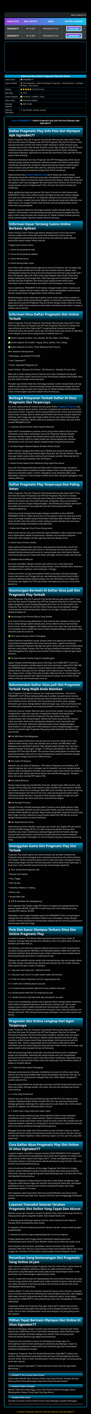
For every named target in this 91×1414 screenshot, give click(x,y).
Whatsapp (74, 35)
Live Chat (74, 28)
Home (14, 120)
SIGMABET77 (25, 120)
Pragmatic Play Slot (67, 406)
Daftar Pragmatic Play (36, 174)
